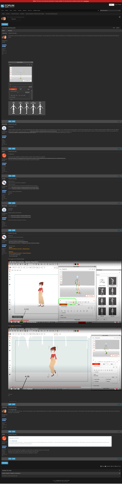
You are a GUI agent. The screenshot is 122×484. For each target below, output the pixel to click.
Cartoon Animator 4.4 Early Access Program (35, 13)
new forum (86, 1)
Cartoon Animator (15, 13)
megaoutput (4, 33)
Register (119, 4)
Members (24, 10)
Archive (7, 13)
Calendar (19, 10)
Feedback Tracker (36, 10)
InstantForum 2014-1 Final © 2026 (62, 480)
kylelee (3, 151)
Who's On (29, 10)
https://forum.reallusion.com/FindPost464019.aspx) (21, 215)
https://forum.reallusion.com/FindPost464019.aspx (18, 241)
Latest (11, 10)
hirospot (3, 178)
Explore (6, 10)
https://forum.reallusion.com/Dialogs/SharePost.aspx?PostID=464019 (22, 132)
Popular (15, 10)
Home (2, 10)
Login (116, 4)
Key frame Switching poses (51, 13)
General (22, 13)
